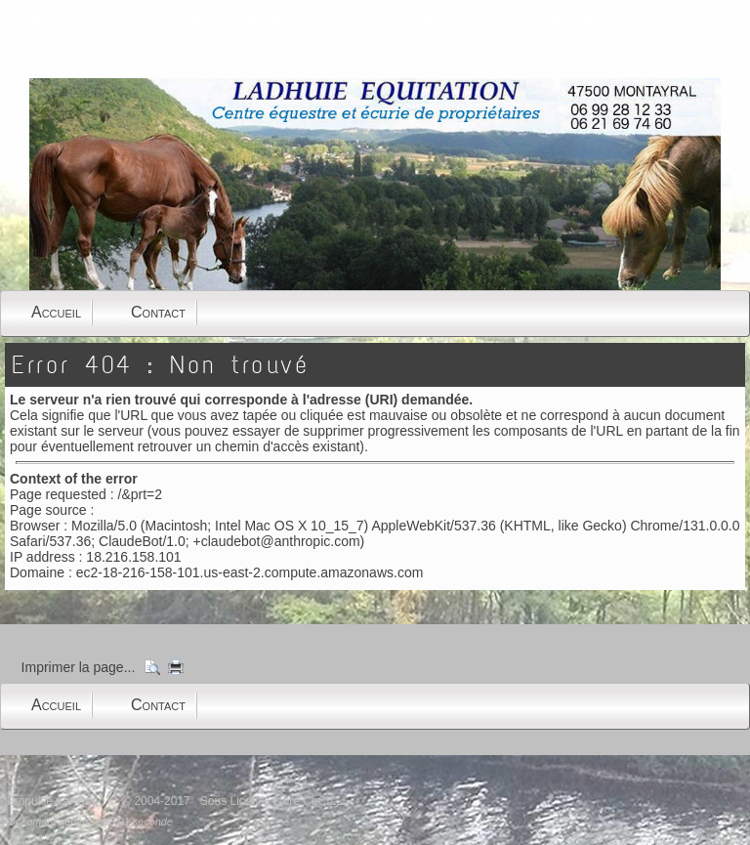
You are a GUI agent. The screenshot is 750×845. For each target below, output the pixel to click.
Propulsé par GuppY (61, 801)
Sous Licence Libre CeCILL (273, 801)
